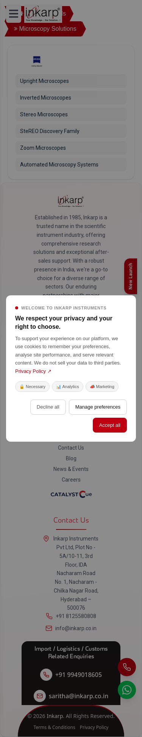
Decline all (48, 407)
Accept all (109, 425)
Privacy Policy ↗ (33, 371)
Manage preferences (97, 407)
